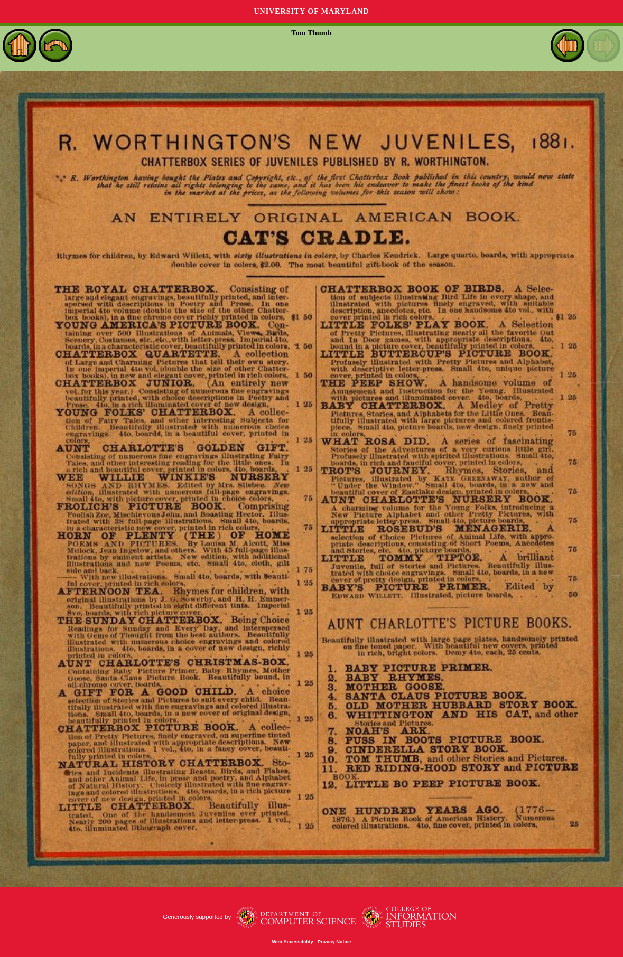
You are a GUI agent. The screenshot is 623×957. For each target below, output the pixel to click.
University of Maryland (311, 11)
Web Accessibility (292, 941)
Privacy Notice (334, 941)
